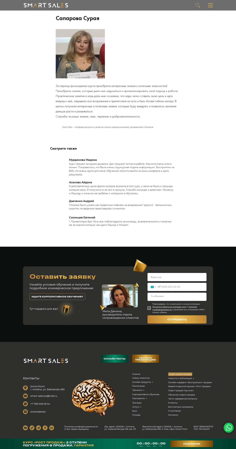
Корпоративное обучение (145, 396)
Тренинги (137, 392)
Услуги (135, 409)
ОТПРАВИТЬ (177, 321)
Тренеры (137, 405)
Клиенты (172, 405)
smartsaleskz (38, 414)
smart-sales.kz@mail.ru (43, 398)
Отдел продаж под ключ (181, 393)
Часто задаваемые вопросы (182, 401)
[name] (177, 279)
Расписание (138, 388)
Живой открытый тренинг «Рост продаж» (189, 388)
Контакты (173, 417)
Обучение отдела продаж (181, 397)
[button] (57, 299)
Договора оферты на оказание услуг (169, 309)
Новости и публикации (180, 380)
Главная (136, 376)
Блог (134, 413)
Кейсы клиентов (140, 380)
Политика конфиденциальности (81, 429)
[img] (46, 5)
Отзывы (136, 417)
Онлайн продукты (141, 384)
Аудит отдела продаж (180, 376)
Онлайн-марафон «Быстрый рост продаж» (190, 384)
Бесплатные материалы (180, 409)
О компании (174, 413)
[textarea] (177, 299)
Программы (138, 400)
